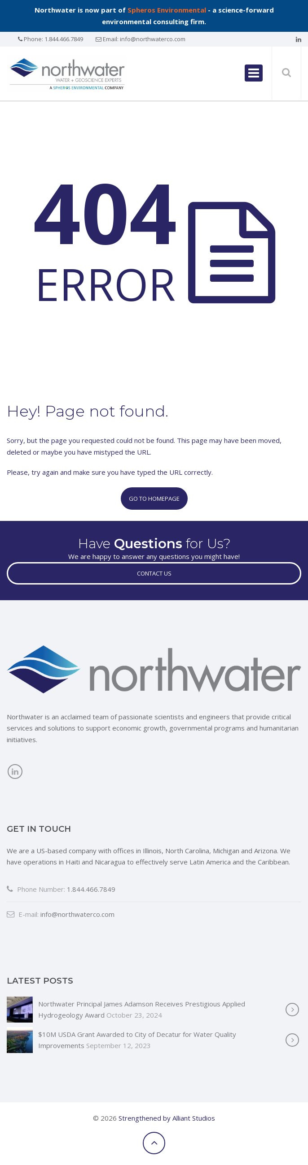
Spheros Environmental (167, 9)
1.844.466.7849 (63, 39)
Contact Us (154, 573)
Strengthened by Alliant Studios (167, 1117)
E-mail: (23, 914)
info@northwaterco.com (152, 39)
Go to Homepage (154, 498)
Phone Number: (36, 889)
